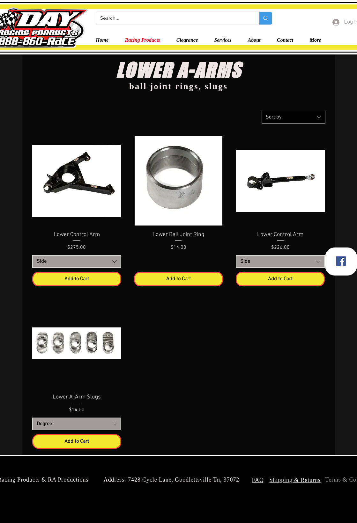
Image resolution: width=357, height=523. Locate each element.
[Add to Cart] (76, 279)
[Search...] (173, 18)
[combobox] (293, 117)
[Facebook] (341, 261)
